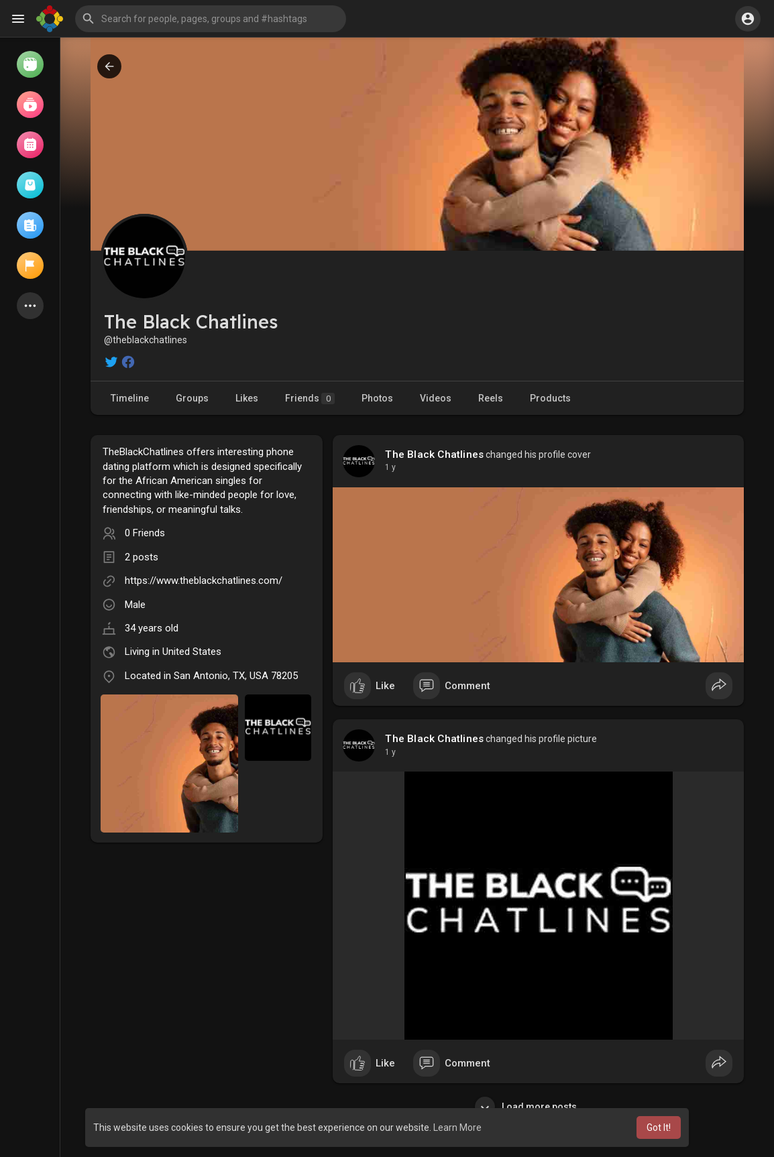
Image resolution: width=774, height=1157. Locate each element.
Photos (377, 398)
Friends (310, 398)
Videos (435, 398)
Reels (490, 398)
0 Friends (145, 533)
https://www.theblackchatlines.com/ (203, 580)
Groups (192, 398)
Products (550, 398)
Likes (246, 398)
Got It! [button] (659, 1127)
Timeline (130, 398)
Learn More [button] (457, 1127)
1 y (390, 467)
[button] (210, 18)
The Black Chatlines (434, 454)
